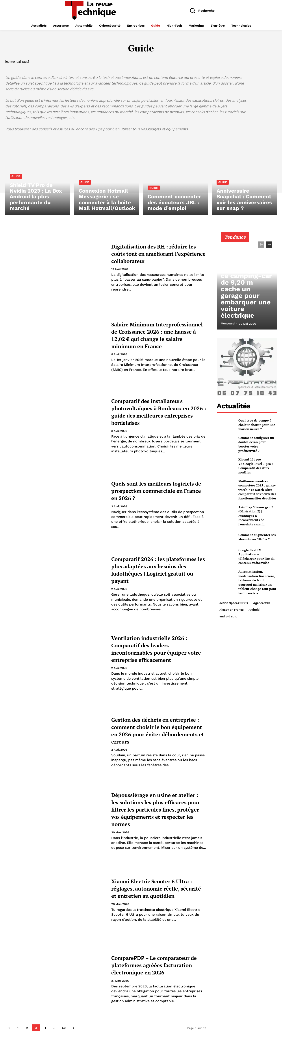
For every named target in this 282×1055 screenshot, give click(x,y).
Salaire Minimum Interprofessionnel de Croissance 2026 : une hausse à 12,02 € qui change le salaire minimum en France (157, 335)
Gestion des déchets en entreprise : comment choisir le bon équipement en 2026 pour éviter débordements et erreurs (157, 730)
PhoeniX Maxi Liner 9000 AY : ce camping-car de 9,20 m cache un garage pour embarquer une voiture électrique (247, 307)
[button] (200, 11)
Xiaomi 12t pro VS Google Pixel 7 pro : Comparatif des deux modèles (255, 465)
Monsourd (228, 323)
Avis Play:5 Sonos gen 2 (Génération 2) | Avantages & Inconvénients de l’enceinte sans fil (255, 515)
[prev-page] (9, 1027)
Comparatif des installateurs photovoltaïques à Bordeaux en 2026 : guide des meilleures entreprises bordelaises (156, 411)
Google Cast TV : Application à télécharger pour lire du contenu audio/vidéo (256, 556)
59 (64, 1027)
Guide (15, 184)
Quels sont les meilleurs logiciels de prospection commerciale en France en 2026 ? (152, 490)
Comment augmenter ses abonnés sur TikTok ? (257, 537)
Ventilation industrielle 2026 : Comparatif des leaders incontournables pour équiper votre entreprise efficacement (158, 648)
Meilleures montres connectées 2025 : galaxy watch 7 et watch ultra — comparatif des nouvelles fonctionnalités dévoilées (257, 489)
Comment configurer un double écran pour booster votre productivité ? (256, 444)
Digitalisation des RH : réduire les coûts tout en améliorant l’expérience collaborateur (150, 253)
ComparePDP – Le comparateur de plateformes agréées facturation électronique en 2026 (156, 965)
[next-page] (73, 1027)
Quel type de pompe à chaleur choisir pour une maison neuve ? (256, 424)
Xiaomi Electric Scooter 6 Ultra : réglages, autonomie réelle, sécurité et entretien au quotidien (154, 888)
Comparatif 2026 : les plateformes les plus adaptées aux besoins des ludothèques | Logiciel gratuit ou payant (158, 569)
